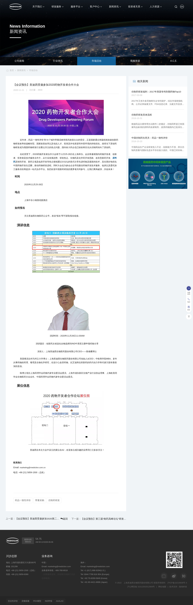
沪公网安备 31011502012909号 (140, 586)
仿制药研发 (54, 500)
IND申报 (52, 600)
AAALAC (64, 600)
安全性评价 (13, 600)
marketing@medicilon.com (59, 565)
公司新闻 (19, 61)
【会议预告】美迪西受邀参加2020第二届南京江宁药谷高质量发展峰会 (31, 518)
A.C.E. (173, 61)
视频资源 (135, 61)
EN (182, 7)
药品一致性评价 (23, 500)
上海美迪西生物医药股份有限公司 (138, 582)
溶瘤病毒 (27, 600)
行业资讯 (58, 61)
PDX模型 (40, 600)
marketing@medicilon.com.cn (33, 467)
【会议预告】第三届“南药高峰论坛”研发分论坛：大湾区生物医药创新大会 (110, 518)
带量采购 (39, 500)
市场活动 (96, 61)
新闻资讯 (21, 70)
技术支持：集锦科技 (178, 586)
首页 (11, 70)
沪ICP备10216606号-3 (177, 582)
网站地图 (162, 586)
